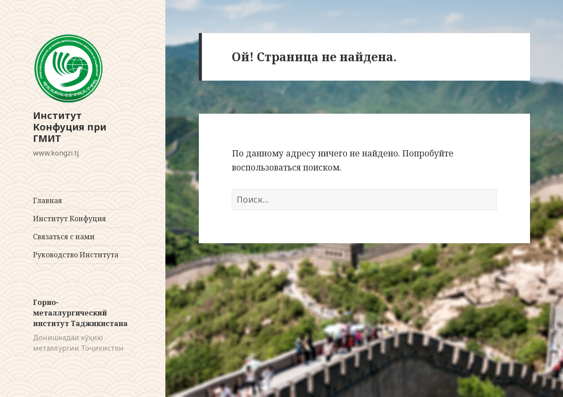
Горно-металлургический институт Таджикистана (80, 312)
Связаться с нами (64, 236)
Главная (47, 200)
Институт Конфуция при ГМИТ (69, 126)
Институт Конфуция (69, 218)
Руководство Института (75, 255)
